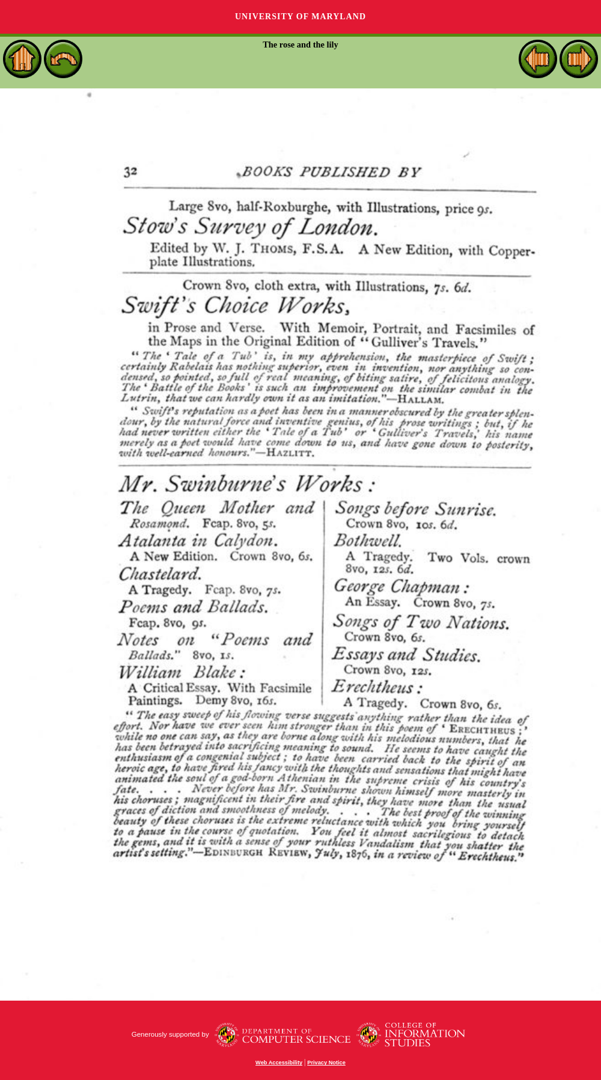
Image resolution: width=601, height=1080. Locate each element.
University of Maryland (300, 16)
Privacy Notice (326, 1063)
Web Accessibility (278, 1063)
